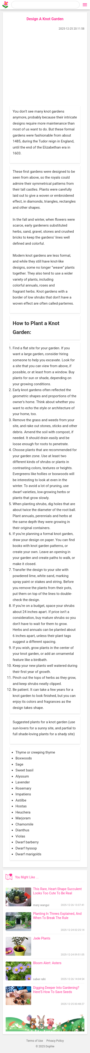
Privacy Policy (55, 1040)
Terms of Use (34, 1040)
